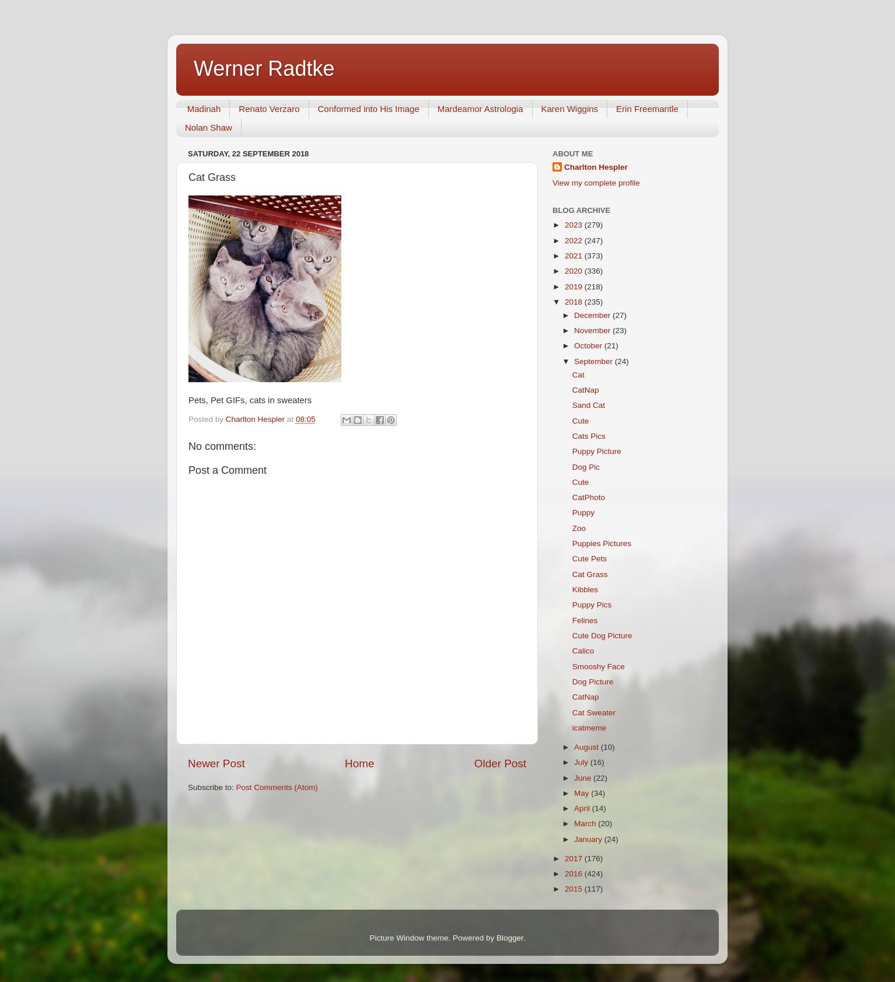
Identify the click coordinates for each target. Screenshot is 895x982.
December (593, 315)
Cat (578, 375)
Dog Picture (593, 681)
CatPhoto (588, 497)
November (593, 330)
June (583, 778)
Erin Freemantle (647, 109)
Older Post (500, 763)
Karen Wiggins (570, 109)
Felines (585, 620)
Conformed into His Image (368, 109)
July (582, 762)
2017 (575, 858)
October (589, 345)
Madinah (204, 109)
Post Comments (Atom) (277, 787)
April (583, 808)
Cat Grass (590, 574)
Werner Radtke (264, 69)
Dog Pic (586, 467)
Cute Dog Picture (602, 635)
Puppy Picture (596, 451)
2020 (575, 271)
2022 (575, 240)
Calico (583, 650)
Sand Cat (588, 405)
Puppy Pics (592, 604)
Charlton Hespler (596, 167)
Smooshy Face (598, 666)
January (589, 839)
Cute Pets (589, 558)
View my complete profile (596, 183)
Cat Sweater (594, 712)
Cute (580, 421)
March (586, 823)
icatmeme (589, 728)
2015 (575, 889)
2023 (575, 225)
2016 (575, 873)
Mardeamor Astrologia (480, 109)
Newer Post (216, 763)
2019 (575, 286)
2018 (575, 302)
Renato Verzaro (269, 109)
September (594, 361)
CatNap (585, 390)
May (582, 793)
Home (359, 763)
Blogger (510, 938)
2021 (575, 255)
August (587, 747)
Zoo (579, 528)
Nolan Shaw (208, 127)
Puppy (583, 512)
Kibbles (585, 589)
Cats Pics (589, 436)
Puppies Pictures (601, 543)
